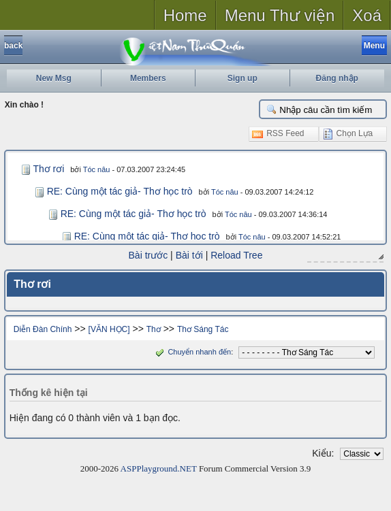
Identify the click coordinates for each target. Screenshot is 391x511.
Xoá (366, 15)
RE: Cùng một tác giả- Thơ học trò (120, 191)
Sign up (242, 78)
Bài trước (148, 255)
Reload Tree (236, 255)
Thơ (153, 329)
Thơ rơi (48, 168)
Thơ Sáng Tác (202, 329)
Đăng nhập (337, 78)
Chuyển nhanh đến (192, 352)
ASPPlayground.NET (159, 468)
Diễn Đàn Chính (43, 329)
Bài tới (189, 255)
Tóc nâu (96, 169)
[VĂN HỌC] (109, 329)
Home (185, 15)
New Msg (54, 78)
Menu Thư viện (280, 15)
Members (148, 78)
